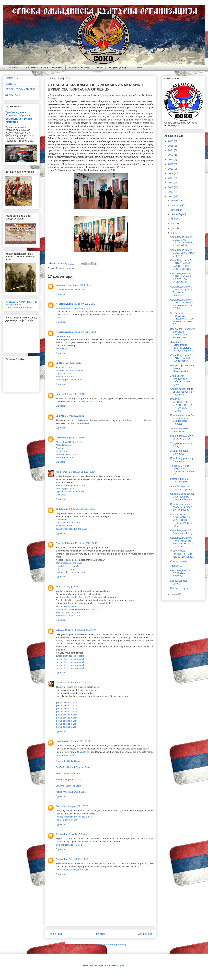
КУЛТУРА (10, 83)
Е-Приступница (118, 67)
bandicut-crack (63, 336)
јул (173, 223)
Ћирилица (176, 566)
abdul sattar (62, 509)
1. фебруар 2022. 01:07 (84, 630)
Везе (99, 67)
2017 (171, 182)
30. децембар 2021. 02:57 (82, 509)
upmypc (60, 394)
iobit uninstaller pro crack (68, 615)
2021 (171, 164)
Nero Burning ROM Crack (68, 779)
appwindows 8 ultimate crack (70, 491)
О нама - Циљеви (79, 67)
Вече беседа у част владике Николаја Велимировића (181, 507)
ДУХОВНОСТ (12, 94)
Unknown (61, 437)
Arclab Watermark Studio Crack (71, 792)
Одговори (61, 294)
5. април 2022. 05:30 (77, 806)
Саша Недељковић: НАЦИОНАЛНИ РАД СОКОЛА (181, 358)
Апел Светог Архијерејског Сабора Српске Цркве (180, 380)
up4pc (59, 363)
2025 (171, 145)
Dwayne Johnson (65, 543)
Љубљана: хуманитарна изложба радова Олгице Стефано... (181, 346)
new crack (61, 317)
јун (173, 228)
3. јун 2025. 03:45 (78, 834)
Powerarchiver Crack (66, 454)
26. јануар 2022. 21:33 (73, 586)
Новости (70, 268)
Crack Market (63, 682)
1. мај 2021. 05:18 (72, 363)
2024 (171, 150)
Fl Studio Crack (63, 445)
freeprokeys (61, 348)
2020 (171, 168)
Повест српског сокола (178, 582)
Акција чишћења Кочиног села (179, 430)
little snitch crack (64, 367)
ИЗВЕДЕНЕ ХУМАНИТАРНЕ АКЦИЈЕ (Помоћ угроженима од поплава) (21, 304)
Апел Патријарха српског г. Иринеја (181, 488)
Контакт (139, 67)
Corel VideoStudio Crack (68, 761)
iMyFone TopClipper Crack (69, 845)
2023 (171, 154)
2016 (171, 187)
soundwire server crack (67, 566)
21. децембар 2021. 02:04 (82, 472)
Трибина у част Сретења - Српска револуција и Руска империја (18, 117)
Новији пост (55, 933)
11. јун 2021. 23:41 (74, 416)
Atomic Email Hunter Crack (69, 442)
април (174, 594)
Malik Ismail (62, 472)
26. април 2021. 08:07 (85, 304)
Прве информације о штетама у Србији (181, 437)
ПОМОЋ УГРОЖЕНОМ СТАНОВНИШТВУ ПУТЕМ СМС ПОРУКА (181, 405)
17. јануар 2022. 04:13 (86, 543)
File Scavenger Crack (66, 820)
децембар (176, 200)
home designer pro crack (68, 522)
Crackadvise (83, 752)
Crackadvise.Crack (65, 755)
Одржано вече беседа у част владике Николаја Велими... (182, 496)
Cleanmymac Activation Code (70, 289)
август (174, 219)
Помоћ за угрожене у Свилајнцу (181, 459)
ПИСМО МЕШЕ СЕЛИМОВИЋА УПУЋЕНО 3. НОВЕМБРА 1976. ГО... (181, 520)
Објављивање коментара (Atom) (109, 944)
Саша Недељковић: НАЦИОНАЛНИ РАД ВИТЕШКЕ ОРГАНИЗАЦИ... (181, 264)
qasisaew (61, 285)
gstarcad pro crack (65, 569)
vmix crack (61, 494)
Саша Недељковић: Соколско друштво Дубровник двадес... (181, 290)
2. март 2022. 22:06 (80, 682)
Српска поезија (178, 561)
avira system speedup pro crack (71, 529)
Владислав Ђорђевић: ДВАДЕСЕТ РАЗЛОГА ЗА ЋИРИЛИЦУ (182, 333)
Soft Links (61, 806)
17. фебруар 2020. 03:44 (79, 285)
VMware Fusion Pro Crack (69, 786)
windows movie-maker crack (69, 370)
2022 (171, 159)
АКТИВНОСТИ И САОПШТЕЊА (44, 67)
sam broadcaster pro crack (69, 563)
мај (173, 232)
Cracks (59, 448)
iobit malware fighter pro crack (70, 485)
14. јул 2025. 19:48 (78, 859)
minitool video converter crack (70, 572)
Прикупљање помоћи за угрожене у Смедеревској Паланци (182, 419)
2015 (171, 192)
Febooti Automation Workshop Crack (73, 816)
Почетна (14, 67)
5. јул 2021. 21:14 (75, 437)
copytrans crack (63, 373)
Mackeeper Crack (64, 457)
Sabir (58, 586)
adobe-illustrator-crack (78, 423)
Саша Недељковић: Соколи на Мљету (181, 532)
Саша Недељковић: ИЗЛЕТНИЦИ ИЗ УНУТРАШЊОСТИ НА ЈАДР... (181, 542)
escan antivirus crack (66, 606)
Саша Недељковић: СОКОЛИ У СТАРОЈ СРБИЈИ (182, 253)
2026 (171, 141)
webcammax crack (65, 376)
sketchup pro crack (65, 488)
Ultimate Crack (63, 630)
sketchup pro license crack (69, 379)
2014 (171, 196)
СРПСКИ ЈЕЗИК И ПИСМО (20, 89)
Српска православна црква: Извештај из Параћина (182, 392)
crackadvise (62, 741)
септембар (177, 214)
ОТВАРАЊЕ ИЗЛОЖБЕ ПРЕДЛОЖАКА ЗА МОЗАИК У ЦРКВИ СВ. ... (182, 319)
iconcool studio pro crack (68, 612)
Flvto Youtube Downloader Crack (72, 869)
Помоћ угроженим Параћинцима (180, 480)
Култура (60, 268)
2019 (171, 173)
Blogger (120, 965)
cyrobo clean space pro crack (70, 656)
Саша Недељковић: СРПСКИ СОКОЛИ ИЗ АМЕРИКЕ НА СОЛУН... (181, 304)
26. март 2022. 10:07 (79, 741)
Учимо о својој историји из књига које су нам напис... (182, 554)
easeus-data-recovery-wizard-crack (73, 308)
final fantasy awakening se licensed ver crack (78, 609)
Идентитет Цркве (179, 588)
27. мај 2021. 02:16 (74, 394)
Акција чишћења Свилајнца (179, 452)
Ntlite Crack (61, 451)
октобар (175, 209)
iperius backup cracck (66, 702)
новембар (176, 205)
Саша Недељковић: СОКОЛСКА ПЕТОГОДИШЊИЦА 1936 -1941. (182, 241)
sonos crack (61, 519)
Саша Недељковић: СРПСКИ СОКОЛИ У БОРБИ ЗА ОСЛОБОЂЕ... (181, 277)
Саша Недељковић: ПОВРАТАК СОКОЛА (181, 573)
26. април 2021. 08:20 (85, 332)
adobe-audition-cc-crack (90, 401)
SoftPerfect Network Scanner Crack (73, 767)
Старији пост (146, 933)
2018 (171, 178)
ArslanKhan (62, 834)
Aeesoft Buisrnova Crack (68, 773)
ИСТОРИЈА (11, 78)
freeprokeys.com (64, 304)
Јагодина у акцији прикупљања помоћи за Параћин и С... (182, 470)
